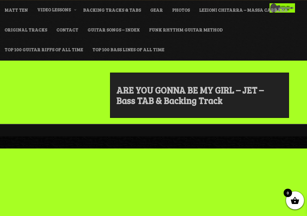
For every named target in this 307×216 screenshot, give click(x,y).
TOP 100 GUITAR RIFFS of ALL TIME (43, 49)
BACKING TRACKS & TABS (112, 10)
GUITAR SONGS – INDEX (114, 30)
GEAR (156, 10)
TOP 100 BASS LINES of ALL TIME (128, 49)
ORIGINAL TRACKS (25, 30)
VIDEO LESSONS (54, 10)
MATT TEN (16, 10)
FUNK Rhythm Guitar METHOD (186, 30)
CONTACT (67, 30)
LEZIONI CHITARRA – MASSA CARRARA (243, 10)
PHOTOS (181, 10)
